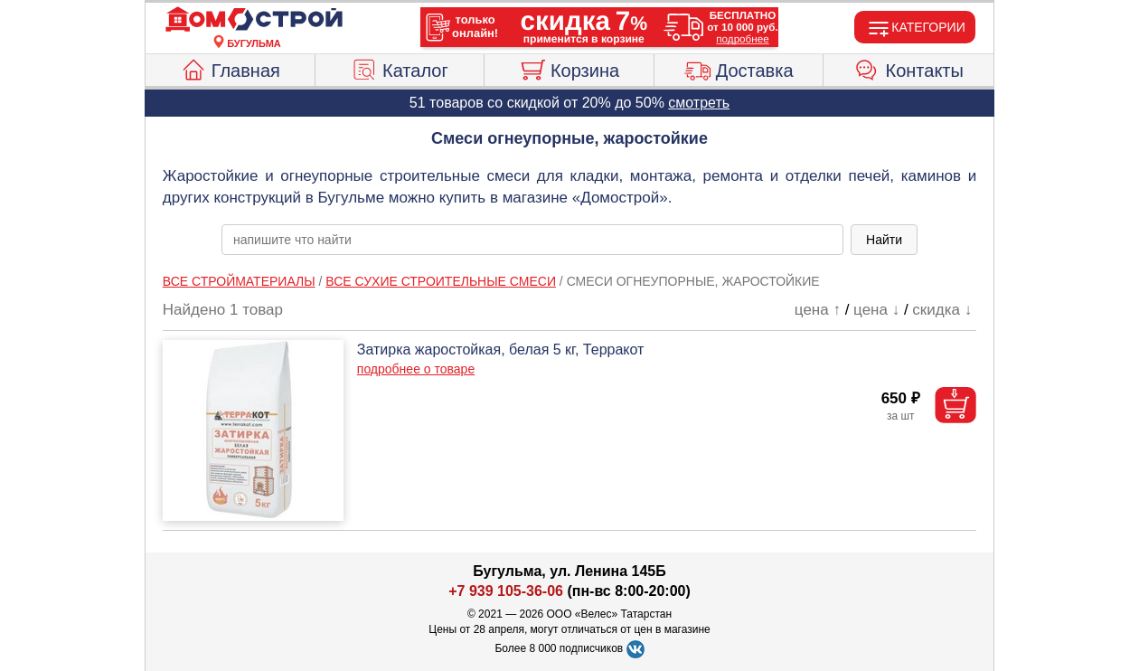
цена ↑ (818, 309)
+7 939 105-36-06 (505, 591)
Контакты (909, 67)
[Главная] (254, 19)
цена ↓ (876, 309)
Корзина (569, 67)
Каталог (399, 67)
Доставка (739, 67)
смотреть (699, 102)
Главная (230, 67)
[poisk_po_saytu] (532, 239)
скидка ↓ (942, 309)
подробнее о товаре (416, 369)
